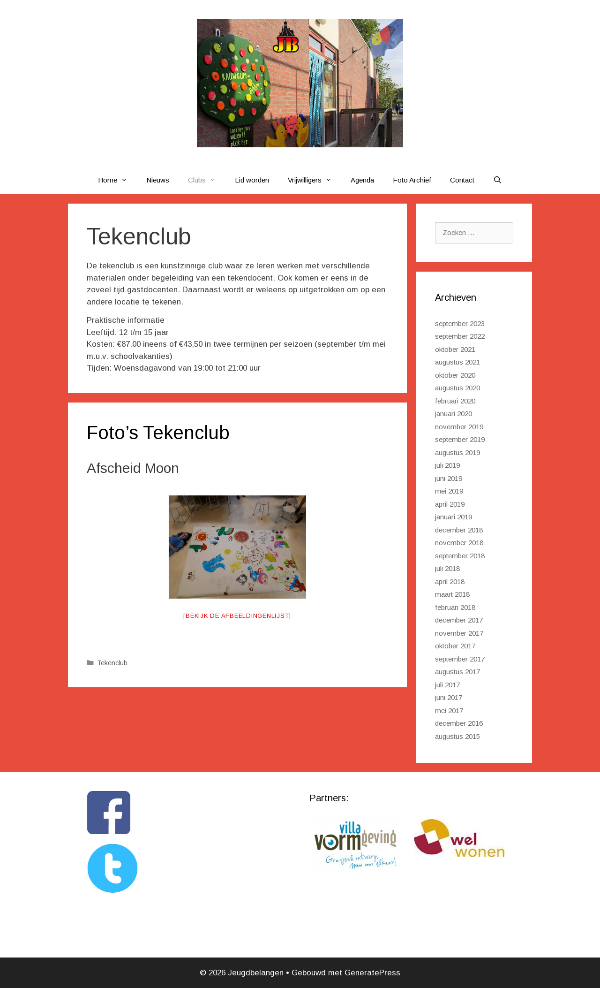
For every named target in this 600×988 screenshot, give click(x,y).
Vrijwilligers (314, 180)
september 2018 (460, 556)
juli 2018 (447, 568)
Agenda (362, 180)
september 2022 (460, 336)
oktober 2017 (455, 646)
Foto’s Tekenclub (158, 432)
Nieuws (157, 180)
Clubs (206, 180)
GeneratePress (372, 972)
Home (117, 180)
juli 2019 (447, 465)
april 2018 (450, 581)
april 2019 (450, 504)
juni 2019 (448, 478)
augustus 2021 (457, 362)
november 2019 (459, 427)
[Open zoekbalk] (497, 180)
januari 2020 (453, 414)
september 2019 (460, 439)
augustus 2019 (457, 452)
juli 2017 (447, 685)
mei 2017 (449, 710)
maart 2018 (452, 594)
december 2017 (459, 620)
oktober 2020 (455, 375)
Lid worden (252, 180)
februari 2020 (455, 401)
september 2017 (460, 659)
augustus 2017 (457, 672)
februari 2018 (455, 607)
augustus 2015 (457, 736)
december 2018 (459, 530)
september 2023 (460, 323)
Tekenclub (112, 663)
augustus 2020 (457, 388)
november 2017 (459, 633)
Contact (462, 180)
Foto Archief (412, 180)
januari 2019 (453, 517)
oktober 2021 (455, 349)
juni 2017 (448, 697)
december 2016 (459, 723)
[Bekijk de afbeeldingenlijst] (237, 615)
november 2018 (459, 543)
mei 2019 (449, 491)
